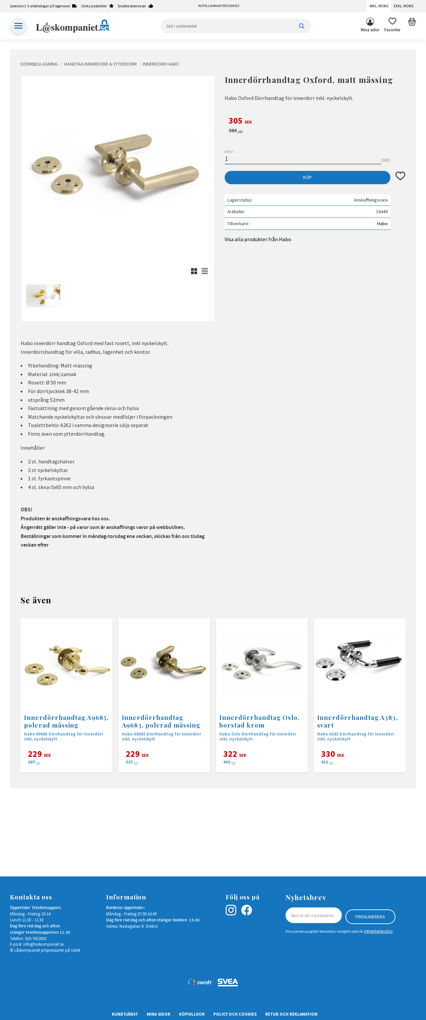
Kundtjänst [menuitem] (125, 1014)
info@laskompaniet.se (43, 944)
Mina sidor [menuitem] (370, 29)
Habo (382, 224)
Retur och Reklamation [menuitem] (291, 1014)
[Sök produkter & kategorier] (236, 26)
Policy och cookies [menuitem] (235, 1014)
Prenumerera (370, 915)
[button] (392, 26)
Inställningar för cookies (218, 6)
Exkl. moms (403, 6)
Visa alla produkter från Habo (258, 239)
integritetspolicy (378, 930)
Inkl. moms (378, 6)
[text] (315, 122)
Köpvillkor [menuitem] (192, 1014)
